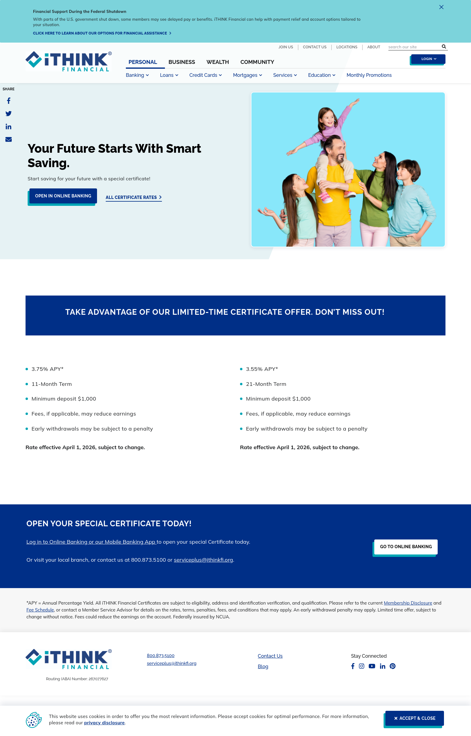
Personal (143, 62)
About (373, 47)
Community (257, 62)
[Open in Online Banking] (61, 198)
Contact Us (315, 47)
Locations (346, 47)
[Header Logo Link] (69, 65)
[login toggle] (427, 60)
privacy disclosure (104, 722)
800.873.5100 (161, 655)
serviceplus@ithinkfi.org (203, 559)
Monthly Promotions (369, 75)
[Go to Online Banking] (404, 549)
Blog (263, 666)
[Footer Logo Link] (69, 659)
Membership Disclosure (408, 603)
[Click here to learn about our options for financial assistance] (102, 33)
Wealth (217, 62)
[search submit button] (444, 47)
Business (182, 62)
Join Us (285, 47)
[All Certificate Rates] (134, 197)
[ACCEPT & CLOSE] (413, 720)
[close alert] (441, 8)
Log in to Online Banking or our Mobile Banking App (91, 541)
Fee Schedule (40, 610)
